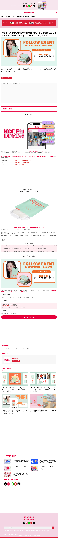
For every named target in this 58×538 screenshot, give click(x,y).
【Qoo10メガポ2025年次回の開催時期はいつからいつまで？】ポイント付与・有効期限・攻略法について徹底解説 (47, 461)
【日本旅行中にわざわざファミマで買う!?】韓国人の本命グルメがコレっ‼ (23, 23)
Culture (28, 16)
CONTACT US (20, 533)
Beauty (3, 16)
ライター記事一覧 (16, 360)
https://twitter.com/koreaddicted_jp (22, 162)
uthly (4, 347)
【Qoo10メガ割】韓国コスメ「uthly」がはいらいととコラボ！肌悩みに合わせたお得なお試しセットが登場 (15, 389)
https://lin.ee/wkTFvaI (19, 164)
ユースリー (30, 347)
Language (33, 16)
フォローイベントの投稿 (8, 305)
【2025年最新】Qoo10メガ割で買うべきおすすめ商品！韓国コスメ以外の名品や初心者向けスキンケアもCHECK (47, 467)
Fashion (19, 16)
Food (6, 16)
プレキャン (10, 347)
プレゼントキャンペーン (20, 347)
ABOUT (5, 533)
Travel (24, 16)
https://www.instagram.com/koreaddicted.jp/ (24, 160)
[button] (56, 12)
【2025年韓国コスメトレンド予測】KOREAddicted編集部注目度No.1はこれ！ (20, 467)
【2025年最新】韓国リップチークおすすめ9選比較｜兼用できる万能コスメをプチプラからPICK (21, 473)
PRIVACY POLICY (12, 533)
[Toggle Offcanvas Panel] (3, 12)
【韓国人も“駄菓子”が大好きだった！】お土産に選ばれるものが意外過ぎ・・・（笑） (43, 23)
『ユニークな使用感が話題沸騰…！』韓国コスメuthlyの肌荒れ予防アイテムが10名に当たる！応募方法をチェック (15, 411)
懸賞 (36, 347)
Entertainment (13, 16)
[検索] (53, 527)
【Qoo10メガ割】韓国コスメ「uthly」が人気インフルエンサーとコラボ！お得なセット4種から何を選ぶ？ (43, 389)
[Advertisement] (29, 94)
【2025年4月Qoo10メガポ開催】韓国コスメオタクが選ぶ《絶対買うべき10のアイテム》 (21, 461)
